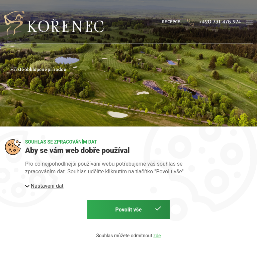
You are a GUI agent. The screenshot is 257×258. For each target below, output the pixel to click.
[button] (249, 22)
